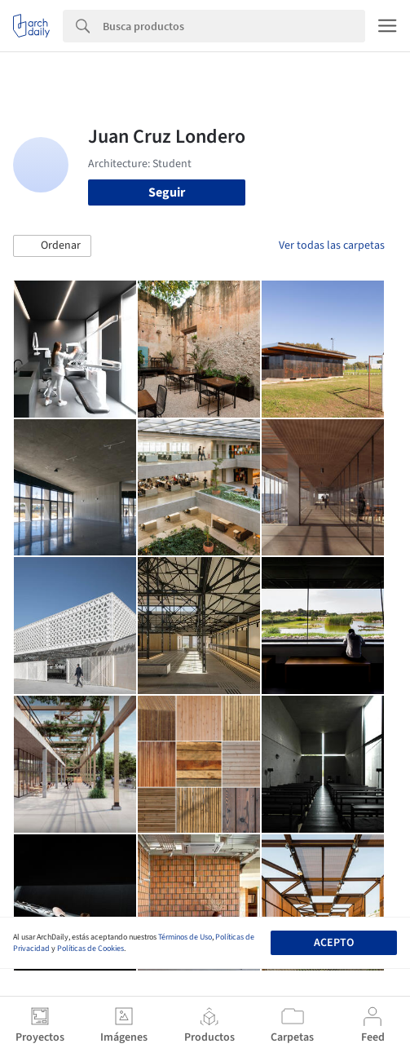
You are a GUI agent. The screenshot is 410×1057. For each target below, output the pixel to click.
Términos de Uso (185, 937)
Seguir (166, 192)
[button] (52, 246)
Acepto (334, 943)
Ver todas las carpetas (332, 245)
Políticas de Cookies (90, 948)
